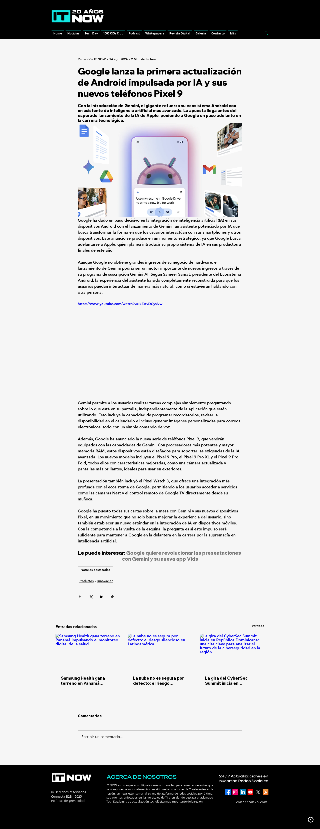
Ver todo (258, 626)
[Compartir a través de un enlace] (112, 596)
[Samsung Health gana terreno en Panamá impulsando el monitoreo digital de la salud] (88, 652)
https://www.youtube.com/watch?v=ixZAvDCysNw (120, 304)
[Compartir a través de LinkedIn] (102, 596)
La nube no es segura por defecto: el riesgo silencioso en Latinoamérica (158, 681)
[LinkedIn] (243, 792)
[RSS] (265, 792)
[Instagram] (235, 792)
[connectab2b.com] (247, 801)
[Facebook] (228, 792)
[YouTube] (250, 792)
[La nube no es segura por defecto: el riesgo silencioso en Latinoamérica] (160, 652)
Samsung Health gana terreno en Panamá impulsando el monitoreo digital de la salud (86, 681)
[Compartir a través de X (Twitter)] (91, 596)
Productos (86, 581)
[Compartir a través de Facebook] (80, 596)
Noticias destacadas (95, 570)
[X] (258, 792)
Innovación (105, 581)
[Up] (311, 820)
